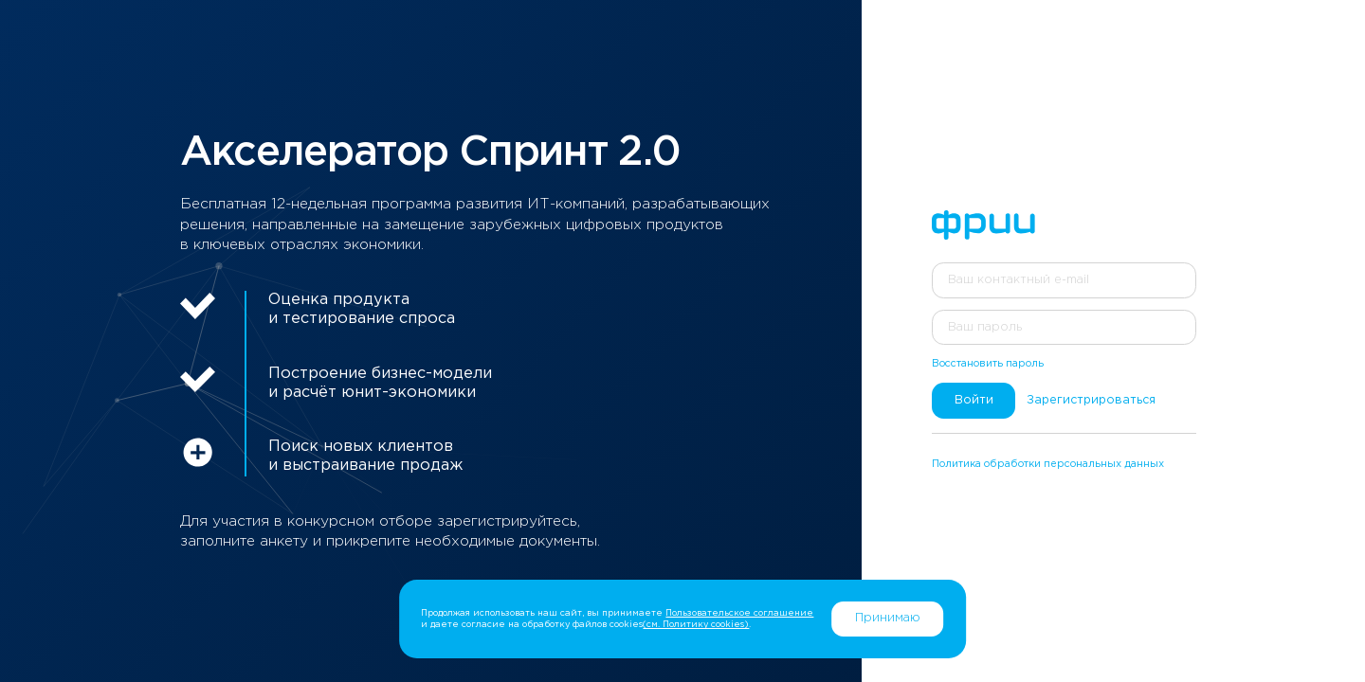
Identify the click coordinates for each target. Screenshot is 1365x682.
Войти (974, 400)
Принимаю (887, 618)
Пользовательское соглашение (739, 613)
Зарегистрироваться (1091, 400)
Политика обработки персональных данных (1048, 464)
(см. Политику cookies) (696, 624)
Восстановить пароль (988, 363)
